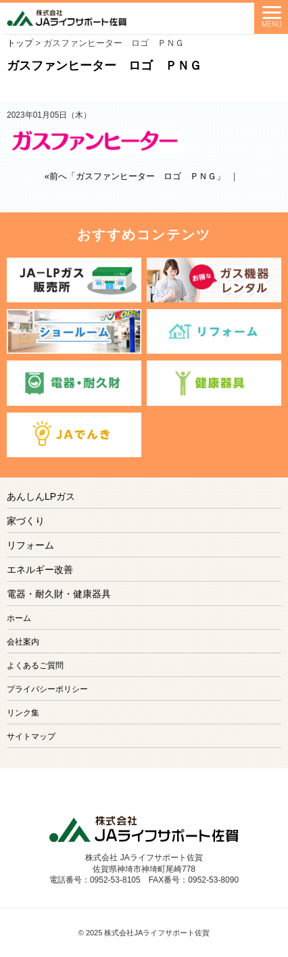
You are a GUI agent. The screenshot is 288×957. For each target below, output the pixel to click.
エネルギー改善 (40, 569)
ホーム (19, 618)
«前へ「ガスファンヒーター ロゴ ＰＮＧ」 (135, 176)
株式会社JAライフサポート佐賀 (157, 933)
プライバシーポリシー (47, 689)
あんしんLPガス (41, 496)
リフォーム (30, 545)
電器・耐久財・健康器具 (59, 593)
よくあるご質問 (35, 665)
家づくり (26, 520)
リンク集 (23, 713)
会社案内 (23, 642)
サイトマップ (31, 736)
